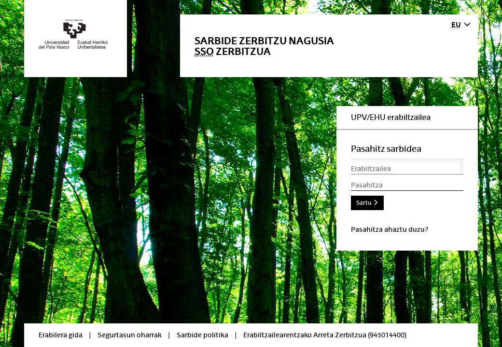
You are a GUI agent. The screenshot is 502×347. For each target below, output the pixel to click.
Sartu (367, 203)
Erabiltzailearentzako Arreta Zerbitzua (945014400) (324, 335)
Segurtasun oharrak (130, 335)
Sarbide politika (202, 335)
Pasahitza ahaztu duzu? (389, 229)
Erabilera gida (61, 335)
